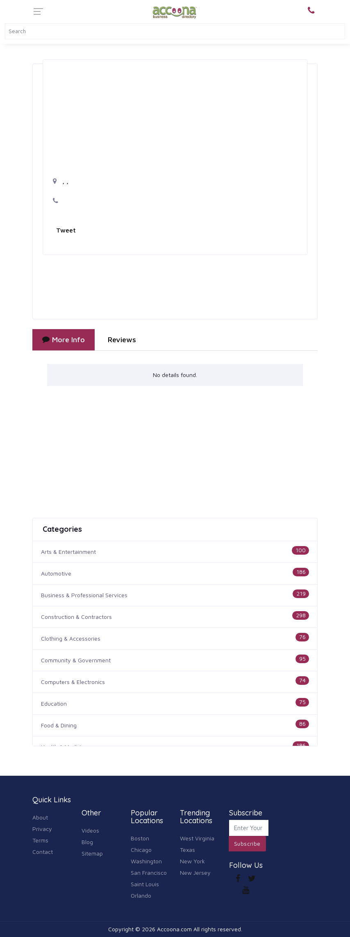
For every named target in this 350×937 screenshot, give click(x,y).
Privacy (42, 828)
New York (192, 861)
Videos (90, 830)
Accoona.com (174, 929)
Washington (146, 861)
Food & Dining (59, 725)
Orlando (141, 895)
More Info (63, 339)
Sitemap (92, 853)
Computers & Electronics (73, 681)
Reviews (122, 339)
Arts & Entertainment (68, 551)
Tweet (66, 230)
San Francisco (149, 872)
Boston (140, 838)
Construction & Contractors (76, 616)
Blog (87, 841)
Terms (40, 840)
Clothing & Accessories (70, 638)
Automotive (56, 573)
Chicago (141, 849)
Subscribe (247, 843)
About (40, 817)
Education (54, 703)
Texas (187, 849)
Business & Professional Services (84, 595)
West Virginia (197, 838)
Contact (42, 851)
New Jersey (195, 872)
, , (60, 181)
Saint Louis (145, 884)
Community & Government (76, 660)
